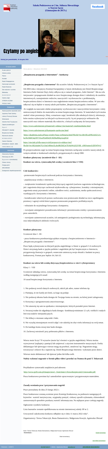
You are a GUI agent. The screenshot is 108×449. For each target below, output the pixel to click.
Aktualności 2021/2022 (40, 69)
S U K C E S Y (6, 95)
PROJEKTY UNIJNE (8, 130)
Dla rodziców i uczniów (8, 89)
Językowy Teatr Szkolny (9, 113)
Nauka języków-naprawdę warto (11, 110)
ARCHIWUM (6, 168)
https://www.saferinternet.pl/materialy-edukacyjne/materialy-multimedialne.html (57, 126)
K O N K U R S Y (7, 138)
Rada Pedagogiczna (8, 81)
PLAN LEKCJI (6, 70)
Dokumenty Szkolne (8, 154)
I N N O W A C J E (7, 146)
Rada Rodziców (6, 87)
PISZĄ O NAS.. (6, 103)
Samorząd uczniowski (8, 84)
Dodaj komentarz (101, 432)
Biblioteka (5, 92)
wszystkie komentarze (99, 440)
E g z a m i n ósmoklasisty (9, 159)
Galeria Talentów (7, 141)
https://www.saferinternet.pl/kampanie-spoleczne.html (46, 130)
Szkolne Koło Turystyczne (9, 122)
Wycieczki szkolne (7, 135)
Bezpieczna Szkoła (7, 133)
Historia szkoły (6, 73)
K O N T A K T (45, 447)
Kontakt (4, 78)
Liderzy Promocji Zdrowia (9, 116)
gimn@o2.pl (71, 447)
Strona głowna (27, 69)
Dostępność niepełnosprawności (11, 170)
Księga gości (6, 165)
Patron (4, 76)
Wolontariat (5, 119)
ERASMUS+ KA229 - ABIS (10, 144)
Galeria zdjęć (6, 98)
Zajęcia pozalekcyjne (8, 124)
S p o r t (4, 127)
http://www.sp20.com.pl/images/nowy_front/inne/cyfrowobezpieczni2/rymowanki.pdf (60, 372)
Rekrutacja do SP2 (7, 156)
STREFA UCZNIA (7, 100)
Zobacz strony (6, 162)
